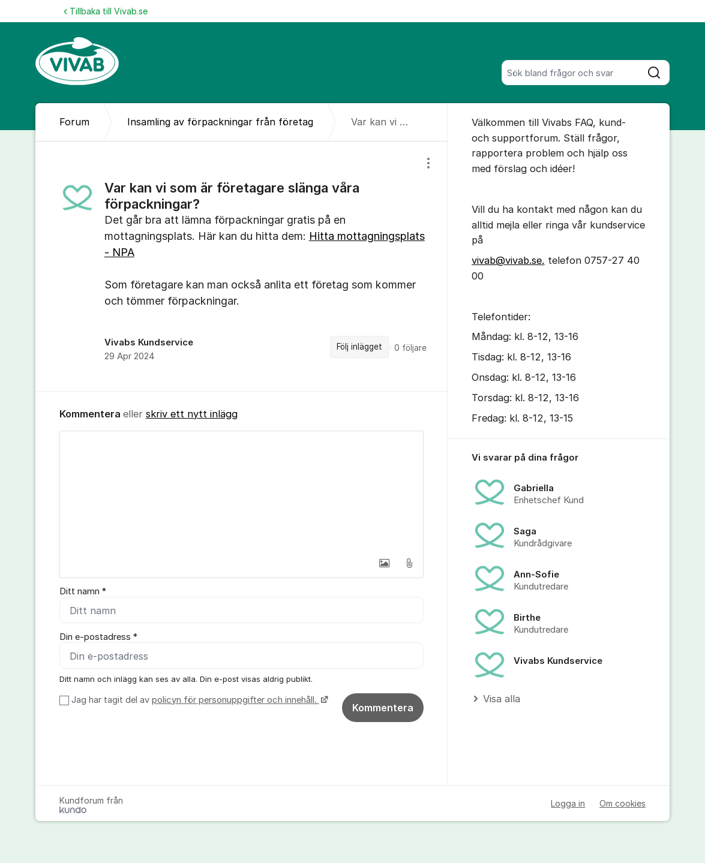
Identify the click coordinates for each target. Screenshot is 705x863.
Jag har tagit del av (198, 699)
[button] (384, 563)
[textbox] (241, 491)
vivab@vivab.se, (508, 260)
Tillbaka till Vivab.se (106, 11)
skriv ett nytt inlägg (192, 414)
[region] (241, 266)
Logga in (568, 803)
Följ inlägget (359, 346)
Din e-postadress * (98, 637)
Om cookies (622, 803)
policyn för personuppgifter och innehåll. (235, 699)
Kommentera (382, 708)
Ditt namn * (82, 591)
